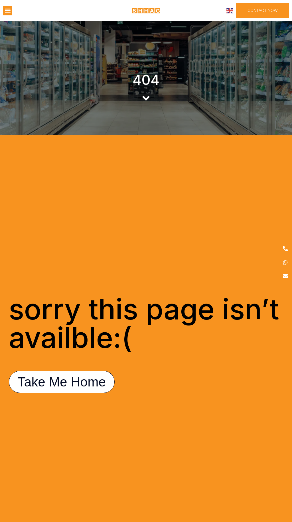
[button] (7, 10)
